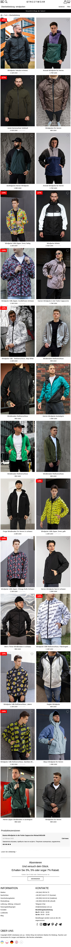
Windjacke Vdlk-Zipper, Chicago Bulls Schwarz (17, 589)
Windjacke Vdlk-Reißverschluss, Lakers (18, 704)
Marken (3, 892)
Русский (21, 942)
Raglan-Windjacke (53, 704)
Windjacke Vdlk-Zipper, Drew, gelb (53, 531)
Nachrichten (5, 895)
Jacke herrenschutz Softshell (17, 128)
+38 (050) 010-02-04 (42, 898)
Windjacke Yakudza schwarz (17, 70)
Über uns (7, 930)
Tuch (5, 15)
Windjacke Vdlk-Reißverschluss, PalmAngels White (53, 646)
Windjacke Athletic (53, 243)
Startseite (1, 15)
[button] (32, 21)
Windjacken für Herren (53, 128)
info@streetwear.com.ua (44, 907)
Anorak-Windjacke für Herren (53, 70)
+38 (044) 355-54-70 (42, 892)
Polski (7, 942)
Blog (2, 915)
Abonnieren (35, 878)
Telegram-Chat (40, 904)
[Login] (65, 2)
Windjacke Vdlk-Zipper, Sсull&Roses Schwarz (17, 301)
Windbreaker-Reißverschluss (53, 358)
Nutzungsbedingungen (8, 907)
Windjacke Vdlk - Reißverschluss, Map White (18, 358)
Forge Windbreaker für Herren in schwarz (17, 531)
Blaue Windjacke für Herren (53, 762)
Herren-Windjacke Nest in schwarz (53, 589)
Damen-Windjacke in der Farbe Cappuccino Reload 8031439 (24, 835)
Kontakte (3, 910)
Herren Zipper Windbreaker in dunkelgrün (17, 819)
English (16, 942)
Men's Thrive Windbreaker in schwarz (17, 646)
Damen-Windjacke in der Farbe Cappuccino (53, 301)
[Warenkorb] (68, 2)
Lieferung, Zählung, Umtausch (11, 904)
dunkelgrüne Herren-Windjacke (18, 186)
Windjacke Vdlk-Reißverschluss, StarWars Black (18, 762)
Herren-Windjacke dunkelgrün (53, 416)
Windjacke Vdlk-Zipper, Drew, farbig (17, 243)
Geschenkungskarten (8, 898)
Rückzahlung (5, 901)
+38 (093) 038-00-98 (42, 901)
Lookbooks (4, 913)
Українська (2, 942)
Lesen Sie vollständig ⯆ (8, 852)
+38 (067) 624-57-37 (42, 895)
